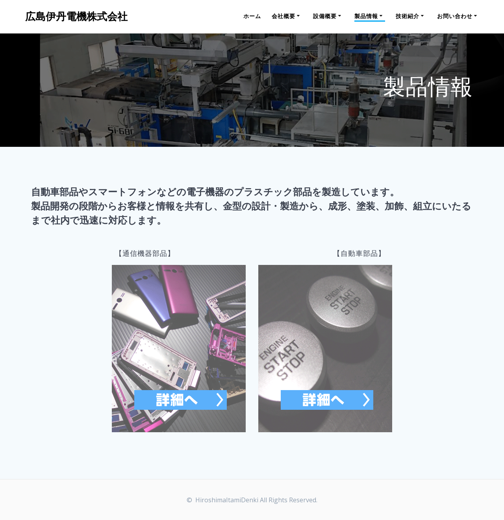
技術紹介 (407, 16)
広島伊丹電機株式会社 (76, 16)
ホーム (252, 16)
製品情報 (366, 16)
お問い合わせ (454, 16)
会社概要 (283, 16)
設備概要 (325, 16)
